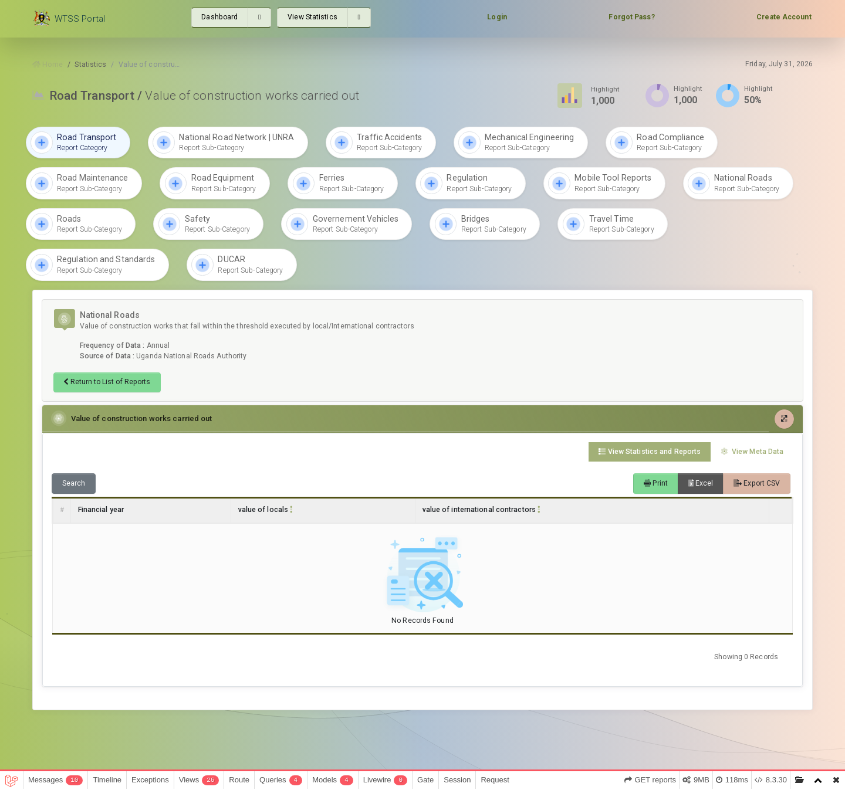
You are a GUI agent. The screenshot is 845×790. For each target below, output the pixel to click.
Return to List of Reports (106, 382)
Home (47, 64)
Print (656, 483)
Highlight (605, 88)
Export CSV (757, 483)
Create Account (783, 17)
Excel (701, 483)
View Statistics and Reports (650, 451)
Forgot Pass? (631, 17)
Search (74, 483)
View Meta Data (752, 451)
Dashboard (219, 17)
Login (497, 17)
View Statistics (312, 17)
